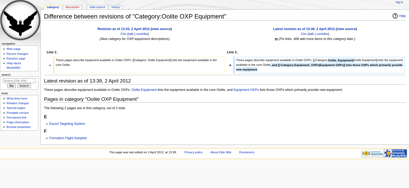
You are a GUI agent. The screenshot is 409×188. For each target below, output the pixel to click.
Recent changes (17, 53)
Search (6, 74)
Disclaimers (247, 152)
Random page (16, 58)
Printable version (18, 112)
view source (161, 29)
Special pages (16, 107)
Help (402, 16)
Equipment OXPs (246, 90)
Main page (14, 48)
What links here (17, 98)
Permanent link (16, 117)
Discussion (72, 7)
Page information (18, 122)
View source (97, 7)
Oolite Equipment (144, 90)
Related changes (18, 103)
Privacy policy (193, 152)
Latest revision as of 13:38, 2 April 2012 (304, 29)
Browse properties (19, 126)
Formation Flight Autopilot (68, 138)
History (115, 7)
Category (53, 7)
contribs (142, 34)
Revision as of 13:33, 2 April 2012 (124, 29)
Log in (399, 2)
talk (131, 34)
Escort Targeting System (67, 124)
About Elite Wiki (220, 152)
